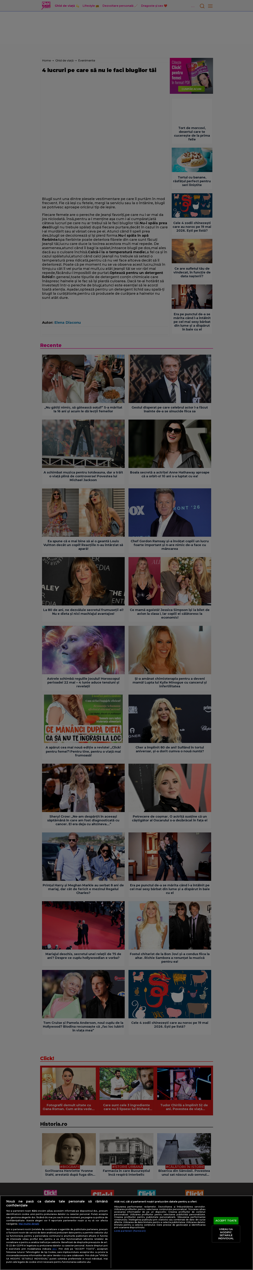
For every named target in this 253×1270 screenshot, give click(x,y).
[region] (126, 1233)
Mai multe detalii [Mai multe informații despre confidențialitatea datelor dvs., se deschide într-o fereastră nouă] (29, 1223)
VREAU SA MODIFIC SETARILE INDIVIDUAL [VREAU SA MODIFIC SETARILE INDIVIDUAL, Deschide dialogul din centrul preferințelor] (226, 1234)
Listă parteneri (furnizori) (130, 1231)
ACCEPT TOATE (226, 1220)
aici (54, 1248)
